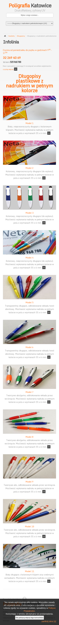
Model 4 (29, 257)
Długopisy (21, 36)
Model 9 (29, 481)
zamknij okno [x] (48, 621)
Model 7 (29, 392)
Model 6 (29, 347)
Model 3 (29, 213)
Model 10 (29, 526)
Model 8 (29, 437)
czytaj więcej (8, 69)
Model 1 (29, 123)
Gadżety (11, 36)
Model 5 (29, 302)
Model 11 (29, 571)
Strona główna (5, 36)
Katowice (29, 8)
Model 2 (29, 168)
